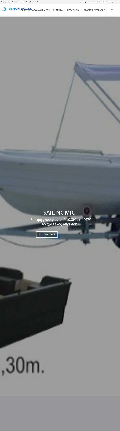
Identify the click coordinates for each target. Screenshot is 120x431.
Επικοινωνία (93, 2)
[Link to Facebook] (117, 2)
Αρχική (83, 2)
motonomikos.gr (107, 2)
